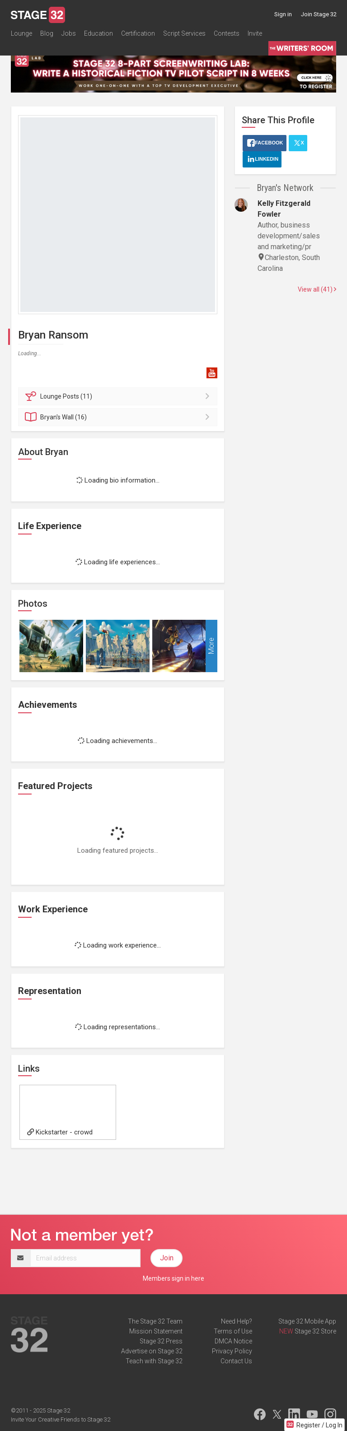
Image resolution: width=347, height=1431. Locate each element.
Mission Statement (156, 1331)
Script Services (184, 33)
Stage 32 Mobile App (307, 1321)
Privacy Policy (232, 1351)
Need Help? (236, 1321)
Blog (46, 33)
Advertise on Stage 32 (152, 1351)
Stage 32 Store (315, 1331)
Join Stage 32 (319, 14)
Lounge (21, 33)
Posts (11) (119, 396)
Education (98, 33)
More (211, 645)
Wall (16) (119, 417)
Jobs (68, 33)
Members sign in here (173, 1278)
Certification (138, 33)
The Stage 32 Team (155, 1321)
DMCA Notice (233, 1341)
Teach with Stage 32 (154, 1361)
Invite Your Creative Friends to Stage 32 (60, 1419)
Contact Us (236, 1361)
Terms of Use (233, 1331)
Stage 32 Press (161, 1341)
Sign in (283, 14)
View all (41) (317, 289)
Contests (226, 33)
